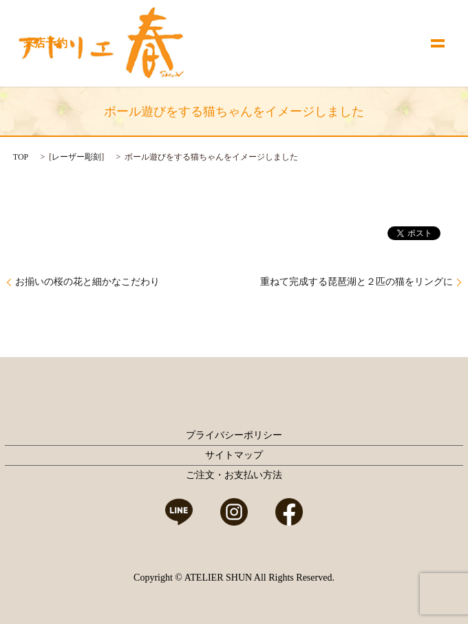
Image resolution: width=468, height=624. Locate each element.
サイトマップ (234, 455)
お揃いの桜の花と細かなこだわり (87, 282)
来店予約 (45, 43)
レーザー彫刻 (76, 157)
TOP (20, 157)
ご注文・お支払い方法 (234, 475)
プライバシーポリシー (234, 435)
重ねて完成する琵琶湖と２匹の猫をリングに (356, 282)
